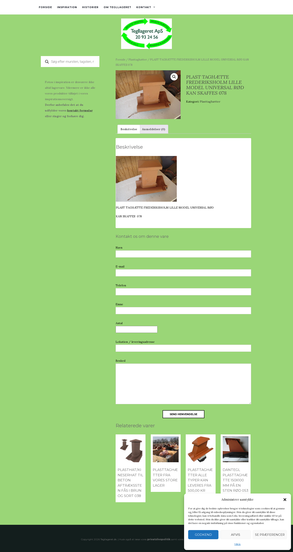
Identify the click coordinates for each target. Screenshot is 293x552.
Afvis (235, 535)
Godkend (203, 535)
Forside (45, 7)
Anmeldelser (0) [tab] (153, 129)
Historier (90, 7)
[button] (285, 500)
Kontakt (143, 7)
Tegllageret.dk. (108, 539)
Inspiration (67, 7)
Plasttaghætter (137, 59)
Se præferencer (270, 535)
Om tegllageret (117, 7)
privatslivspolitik (158, 539)
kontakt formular (80, 110)
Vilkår (237, 544)
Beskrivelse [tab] (128, 129)
